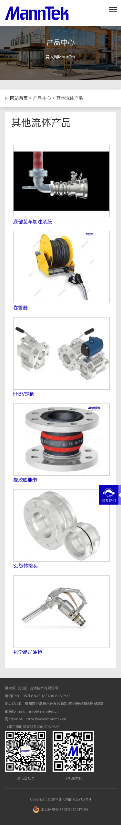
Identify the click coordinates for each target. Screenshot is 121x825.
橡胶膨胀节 (25, 479)
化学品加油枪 (27, 652)
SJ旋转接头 (25, 565)
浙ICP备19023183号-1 (75, 799)
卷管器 (20, 307)
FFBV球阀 (24, 393)
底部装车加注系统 (32, 221)
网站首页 (19, 98)
